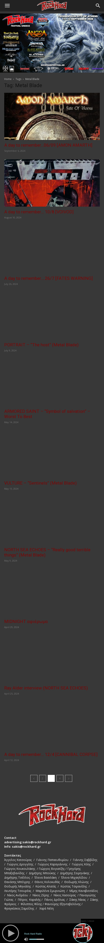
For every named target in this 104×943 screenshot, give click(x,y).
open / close (87, 921)
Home (8, 79)
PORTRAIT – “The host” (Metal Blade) (41, 344)
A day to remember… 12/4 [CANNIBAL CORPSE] (50, 754)
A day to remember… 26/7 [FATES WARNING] (48, 278)
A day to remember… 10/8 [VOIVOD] (38, 211)
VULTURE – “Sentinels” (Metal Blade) (40, 483)
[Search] (98, 5)
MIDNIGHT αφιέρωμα (26, 621)
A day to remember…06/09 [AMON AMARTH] (48, 145)
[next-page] (68, 778)
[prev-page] (33, 778)
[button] (7, 5)
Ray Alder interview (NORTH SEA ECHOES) (46, 688)
